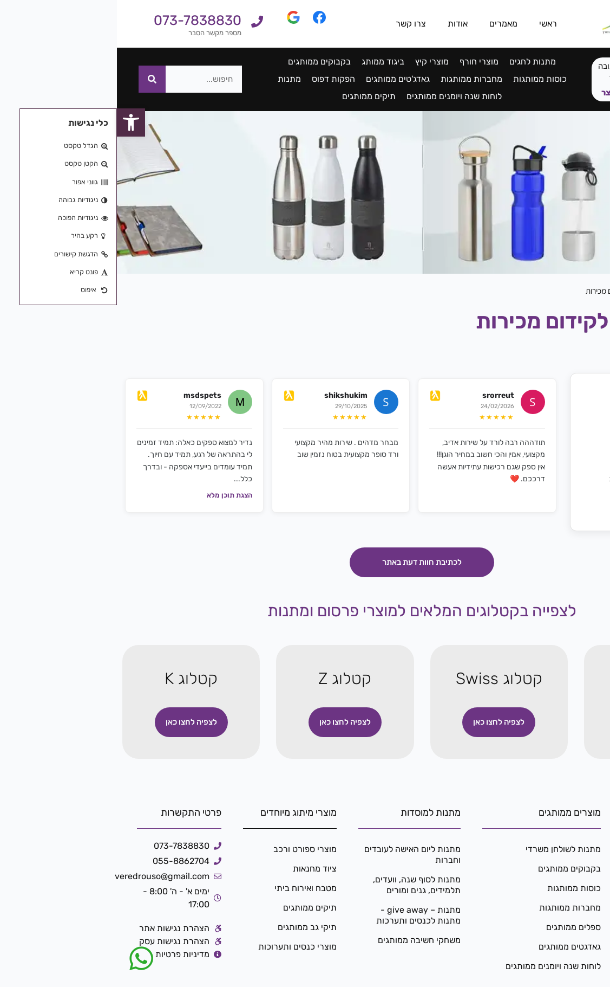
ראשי (431, 23)
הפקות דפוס (216, 79)
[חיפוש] (35, 79)
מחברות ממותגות (354, 79)
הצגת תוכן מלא (112, 495)
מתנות (172, 79)
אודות (341, 23)
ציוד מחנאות (198, 868)
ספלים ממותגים (456, 927)
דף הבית (584, 291)
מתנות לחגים (415, 61)
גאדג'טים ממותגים (281, 79)
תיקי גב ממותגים (190, 927)
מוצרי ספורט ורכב (188, 849)
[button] (14, 122)
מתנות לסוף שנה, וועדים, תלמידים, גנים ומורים (300, 884)
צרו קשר (294, 23)
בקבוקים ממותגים (202, 61)
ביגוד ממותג (266, 61)
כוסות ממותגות (423, 79)
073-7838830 (80, 20)
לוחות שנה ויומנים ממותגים (337, 96)
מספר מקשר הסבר (97, 33)
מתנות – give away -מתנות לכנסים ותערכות (301, 915)
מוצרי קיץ (315, 61)
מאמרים (386, 23)
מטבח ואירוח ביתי (189, 888)
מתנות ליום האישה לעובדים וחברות (295, 854)
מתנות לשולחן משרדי (446, 849)
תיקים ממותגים (252, 96)
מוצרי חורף (362, 61)
